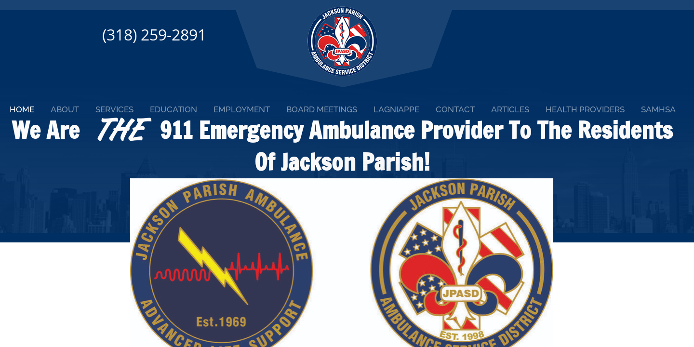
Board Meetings (321, 109)
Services (114, 109)
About (65, 109)
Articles (510, 109)
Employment (242, 109)
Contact (455, 109)
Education (173, 109)
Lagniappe (396, 109)
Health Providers (585, 109)
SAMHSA (658, 109)
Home (22, 109)
